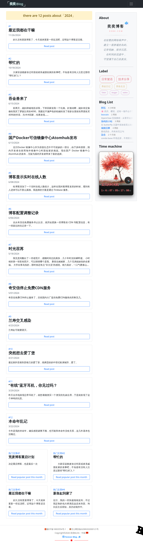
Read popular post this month (26, 477)
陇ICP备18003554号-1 (56, 529)
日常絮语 (107, 79)
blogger (114, 93)
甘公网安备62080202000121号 (85, 529)
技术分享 (123, 79)
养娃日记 (106, 86)
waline (125, 93)
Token (104, 93)
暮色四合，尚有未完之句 (112, 131)
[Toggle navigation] (131, 4)
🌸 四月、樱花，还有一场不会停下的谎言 (120, 111)
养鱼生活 (120, 86)
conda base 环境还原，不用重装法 (117, 138)
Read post (49, 46)
